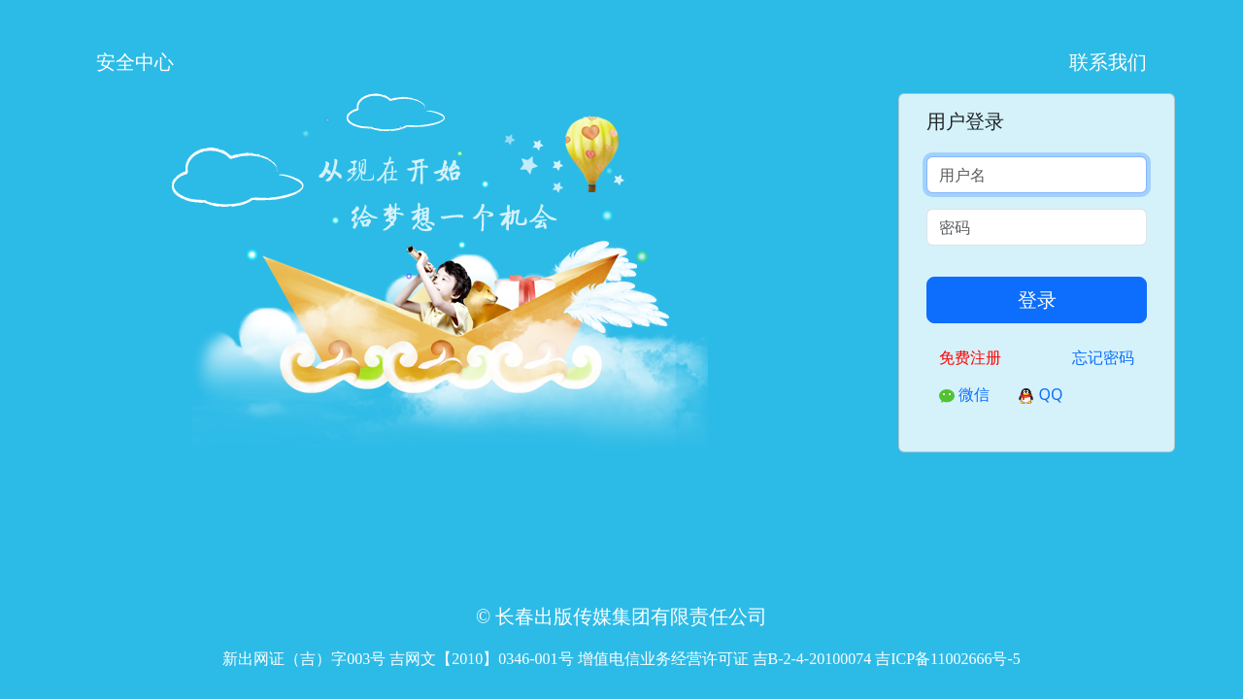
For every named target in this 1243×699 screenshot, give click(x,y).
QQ (1040, 394)
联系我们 (1108, 62)
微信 (964, 394)
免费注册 (970, 357)
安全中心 (135, 62)
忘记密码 (1103, 357)
